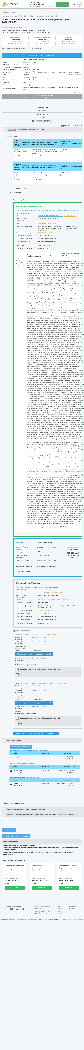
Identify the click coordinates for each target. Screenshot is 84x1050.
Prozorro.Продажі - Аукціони (43, 911)
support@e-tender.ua (36, 4)
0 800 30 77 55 (34, 3)
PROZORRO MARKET (39, 909)
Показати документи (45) (25, 713)
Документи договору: (24, 566)
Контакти (60, 911)
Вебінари (72, 909)
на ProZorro (33, 30)
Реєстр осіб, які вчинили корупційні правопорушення (42, 98)
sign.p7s (19, 757)
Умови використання (55, 919)
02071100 (26, 75)
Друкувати (8, 830)
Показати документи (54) (25, 665)
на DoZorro (41, 30)
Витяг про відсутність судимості (42, 95)
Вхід (50, 4)
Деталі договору (23, 571)
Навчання (60, 906)
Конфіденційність (43, 919)
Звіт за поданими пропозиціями (16, 836)
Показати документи (47, 238)
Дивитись (15, 888)
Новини (59, 909)
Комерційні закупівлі (40, 913)
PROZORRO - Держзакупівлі (42, 906)
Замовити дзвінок (34, 6)
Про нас (59, 913)
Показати (43, 602)
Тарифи (71, 911)
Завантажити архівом (20, 747)
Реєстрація (62, 4)
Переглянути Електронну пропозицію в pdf (34, 654)
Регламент (72, 906)
